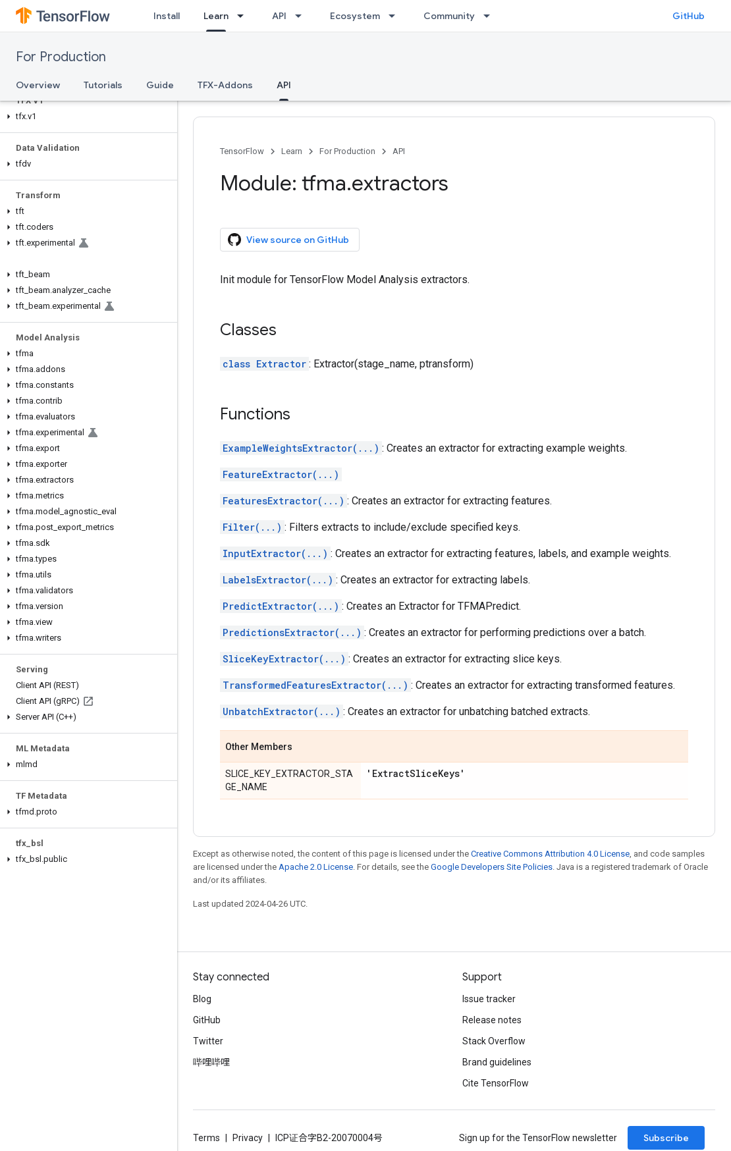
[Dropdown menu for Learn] (244, 16)
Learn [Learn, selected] (216, 16)
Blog (202, 999)
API (279, 16)
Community (449, 16)
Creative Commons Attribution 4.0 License (550, 854)
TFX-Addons (225, 85)
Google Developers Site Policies (492, 867)
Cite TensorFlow (495, 1083)
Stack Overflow (494, 1041)
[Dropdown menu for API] (302, 16)
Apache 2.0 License (316, 867)
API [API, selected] (284, 85)
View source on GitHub (288, 239)
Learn (291, 151)
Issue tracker (489, 999)
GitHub (688, 16)
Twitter (208, 1041)
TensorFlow (242, 151)
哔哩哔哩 (211, 1062)
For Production (61, 57)
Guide (160, 85)
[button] (86, 116)
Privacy (247, 1138)
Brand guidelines (496, 1062)
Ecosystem (355, 16)
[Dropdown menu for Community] (490, 16)
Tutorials (103, 85)
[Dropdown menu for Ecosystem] (396, 16)
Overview (38, 85)
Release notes (492, 1020)
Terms (206, 1138)
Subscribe (666, 1138)
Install (166, 16)
